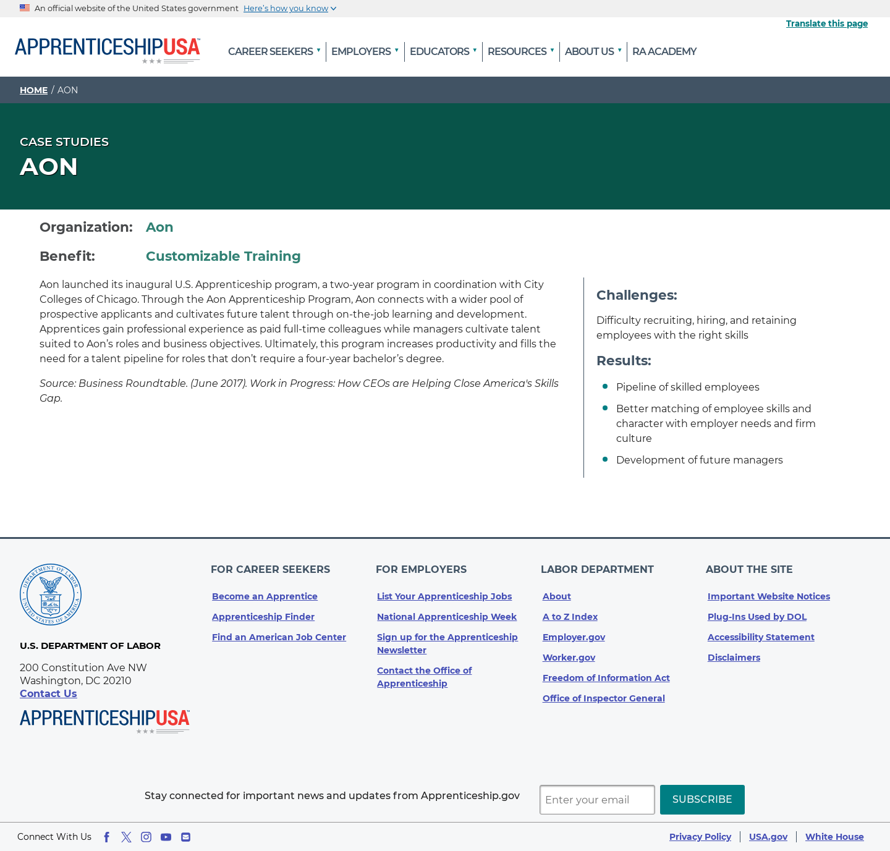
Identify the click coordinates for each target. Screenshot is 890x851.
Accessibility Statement (761, 630)
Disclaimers (734, 650)
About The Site (751, 566)
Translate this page (827, 23)
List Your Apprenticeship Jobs (444, 589)
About (557, 589)
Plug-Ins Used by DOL (757, 610)
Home (34, 90)
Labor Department (599, 566)
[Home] (107, 52)
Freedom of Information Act (606, 671)
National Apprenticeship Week (447, 610)
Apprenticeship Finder (263, 610)
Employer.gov (574, 630)
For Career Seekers (271, 566)
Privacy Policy (700, 836)
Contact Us (48, 694)
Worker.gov (569, 650)
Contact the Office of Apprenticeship (424, 670)
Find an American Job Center (279, 630)
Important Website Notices (769, 589)
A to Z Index (570, 610)
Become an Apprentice (265, 589)
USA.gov (768, 836)
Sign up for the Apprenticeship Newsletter (447, 637)
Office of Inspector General (604, 691)
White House (834, 836)
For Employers (422, 566)
